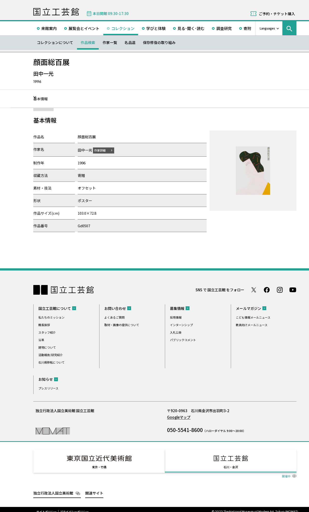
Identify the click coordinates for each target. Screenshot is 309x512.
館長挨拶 (44, 324)
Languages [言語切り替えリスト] (267, 28)
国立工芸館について (54, 308)
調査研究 (224, 28)
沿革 (41, 339)
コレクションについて (55, 42)
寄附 (247, 28)
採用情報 (176, 317)
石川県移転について (51, 362)
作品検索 (88, 42)
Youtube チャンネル (292, 290)
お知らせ (45, 378)
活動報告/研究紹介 (50, 354)
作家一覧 (110, 42)
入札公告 (176, 332)
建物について (47, 347)
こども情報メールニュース (253, 317)
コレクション (122, 28)
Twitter (253, 290)
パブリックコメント (183, 339)
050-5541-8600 (185, 429)
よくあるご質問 (114, 317)
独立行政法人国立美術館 (53, 488)
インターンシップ (181, 324)
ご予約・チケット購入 (277, 13)
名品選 (130, 42)
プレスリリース (48, 388)
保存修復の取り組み (159, 42)
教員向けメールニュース (251, 324)
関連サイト (94, 488)
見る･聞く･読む (190, 28)
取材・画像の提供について (121, 324)
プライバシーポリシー (74, 507)
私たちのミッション (51, 317)
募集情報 (177, 308)
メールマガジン (248, 308)
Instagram (279, 290)
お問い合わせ (115, 308)
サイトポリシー (46, 507)
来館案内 (49, 28)
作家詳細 (103, 150)
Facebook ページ (266, 290)
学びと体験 (156, 28)
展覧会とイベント (84, 28)
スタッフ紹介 (47, 332)
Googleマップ (178, 416)
